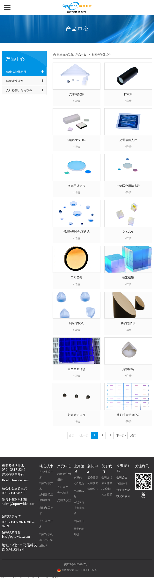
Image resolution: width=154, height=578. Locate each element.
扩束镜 (128, 94)
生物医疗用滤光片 (128, 186)
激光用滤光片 (76, 186)
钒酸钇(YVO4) (76, 140)
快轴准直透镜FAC (128, 415)
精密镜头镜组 (15, 81)
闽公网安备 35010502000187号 (79, 570)
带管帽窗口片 (76, 415)
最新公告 (92, 488)
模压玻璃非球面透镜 (76, 231)
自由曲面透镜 (76, 369)
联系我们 (106, 488)
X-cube (128, 231)
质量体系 (106, 483)
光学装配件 (76, 94)
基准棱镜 (128, 277)
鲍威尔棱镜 (76, 323)
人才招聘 (106, 494)
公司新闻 (92, 483)
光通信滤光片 (128, 140)
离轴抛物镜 (128, 323)
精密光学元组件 (16, 72)
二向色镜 (76, 277)
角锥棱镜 (128, 369)
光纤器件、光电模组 (19, 90)
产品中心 (80, 54)
